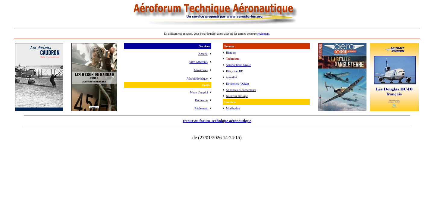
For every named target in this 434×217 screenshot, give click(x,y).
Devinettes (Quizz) (237, 83)
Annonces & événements (241, 90)
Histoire (231, 52)
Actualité (231, 77)
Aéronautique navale (238, 65)
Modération (233, 108)
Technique (232, 58)
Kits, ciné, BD (234, 71)
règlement (263, 33)
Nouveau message (237, 96)
